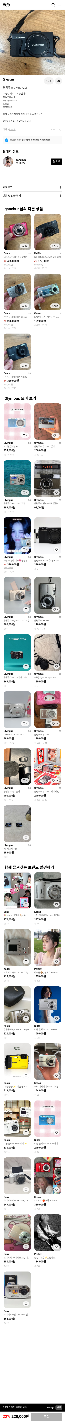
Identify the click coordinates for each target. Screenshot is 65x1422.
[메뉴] (59, 4)
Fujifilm (38, 253)
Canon (7, 253)
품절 (47, 1417)
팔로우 (56, 161)
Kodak (37, 911)
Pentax (38, 969)
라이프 (12, 129)
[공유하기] (58, 81)
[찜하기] (49, 80)
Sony (6, 911)
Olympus (8, 79)
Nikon (7, 1026)
